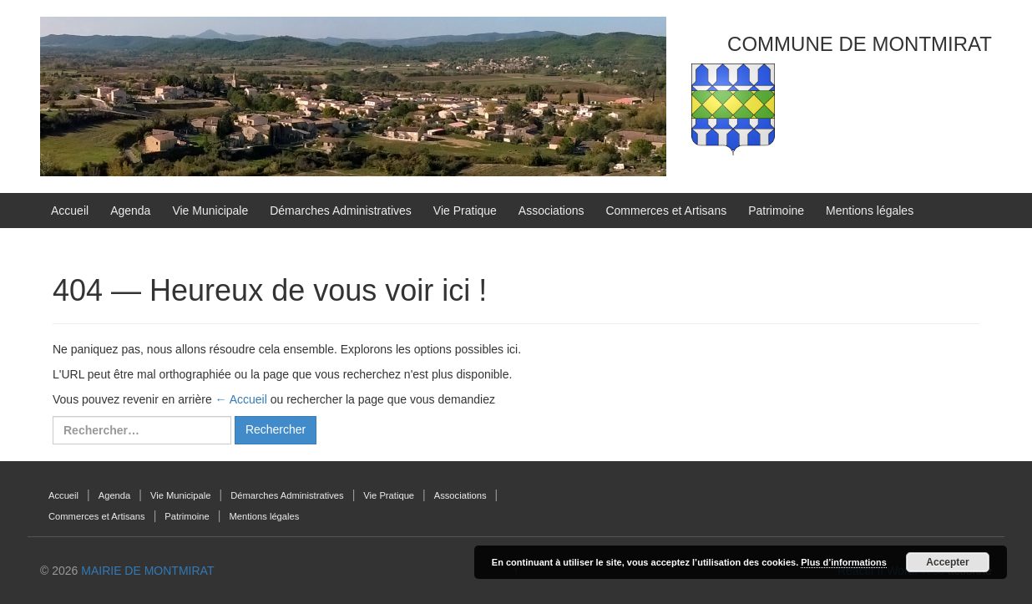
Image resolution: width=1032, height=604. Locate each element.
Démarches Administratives (341, 210)
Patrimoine (776, 210)
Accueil (70, 210)
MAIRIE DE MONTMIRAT (147, 570)
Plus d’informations (844, 562)
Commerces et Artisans (665, 210)
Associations (551, 210)
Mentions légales (869, 210)
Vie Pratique (465, 210)
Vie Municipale (210, 210)
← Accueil (241, 399)
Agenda (130, 210)
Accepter (947, 562)
